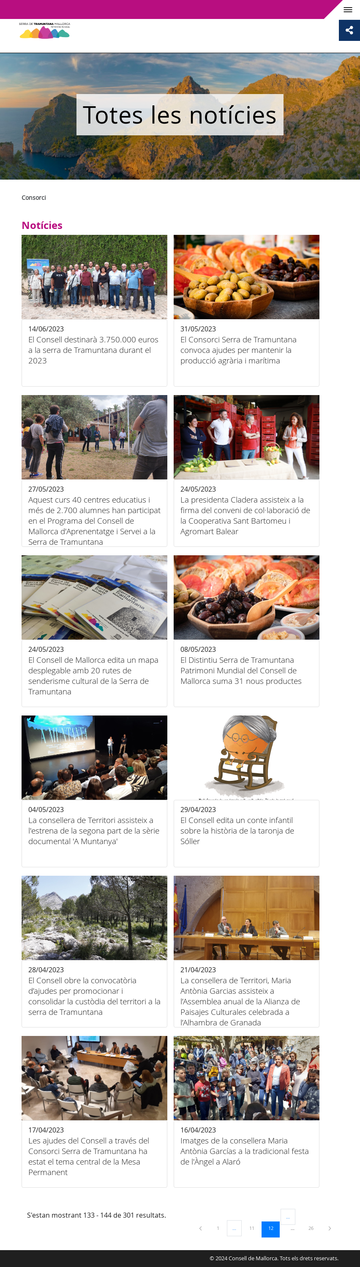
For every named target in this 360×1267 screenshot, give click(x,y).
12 (274, 1227)
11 (255, 1227)
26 (314, 1227)
